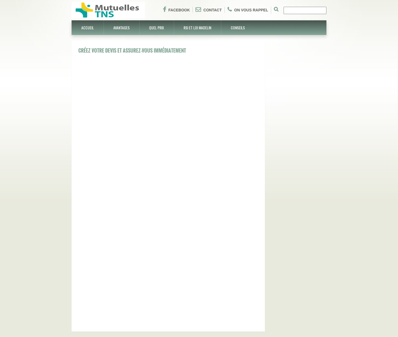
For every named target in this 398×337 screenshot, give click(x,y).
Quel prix (156, 27)
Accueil (87, 27)
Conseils (238, 27)
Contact (208, 9)
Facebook (176, 9)
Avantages (121, 27)
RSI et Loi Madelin (197, 27)
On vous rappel (247, 9)
